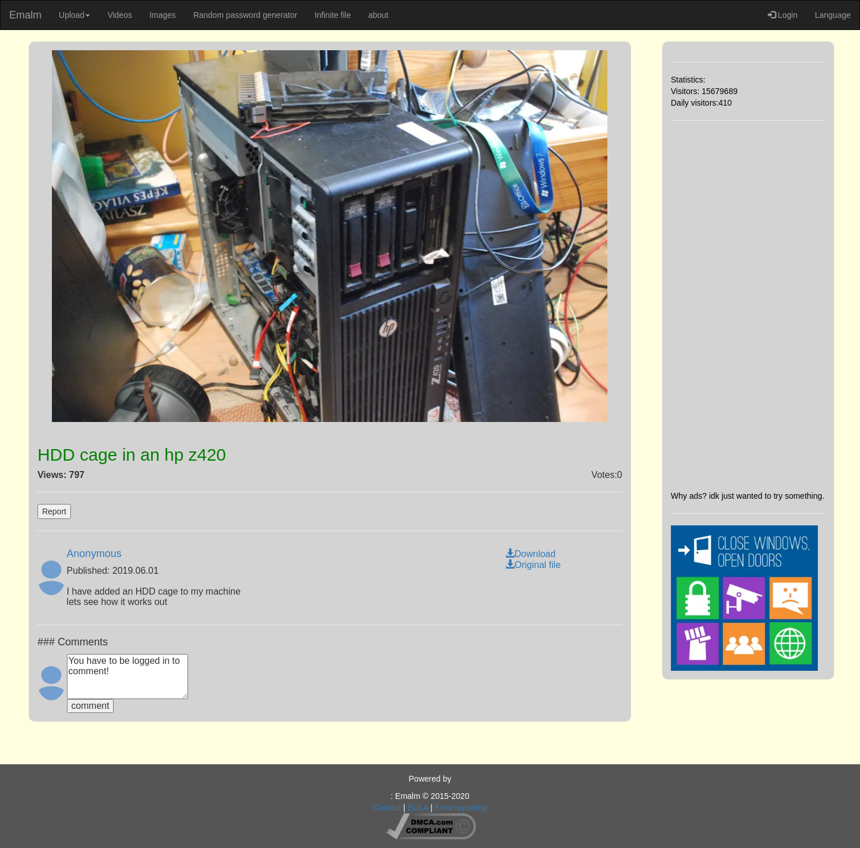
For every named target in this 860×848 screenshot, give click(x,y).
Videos (119, 15)
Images (162, 15)
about (378, 15)
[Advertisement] (748, 305)
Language (833, 15)
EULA (418, 807)
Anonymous (94, 553)
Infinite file (332, 15)
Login (783, 15)
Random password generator (245, 15)
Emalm (25, 15)
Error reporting (461, 807)
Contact (387, 807)
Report (54, 511)
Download (530, 554)
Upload (74, 15)
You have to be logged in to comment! (127, 676)
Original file (533, 565)
